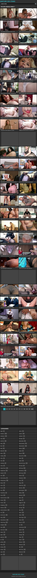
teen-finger (22, 517)
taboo (21, 512)
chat (3, 461)
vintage (21, 535)
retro (21, 498)
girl (2, 512)
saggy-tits (22, 502)
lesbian (22, 433)
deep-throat (4, 468)
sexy (21, 510)
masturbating (23, 443)
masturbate (22, 441)
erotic (3, 485)
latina (21, 431)
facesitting (4, 493)
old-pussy (22, 468)
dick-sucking (4, 478)
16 (26, 409)
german (3, 507)
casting (3, 456)
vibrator (21, 532)
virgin (21, 537)
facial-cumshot (5, 498)
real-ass (22, 488)
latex (3, 552)
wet (21, 547)
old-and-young (23, 463)
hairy (3, 517)
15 (24, 409)
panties (21, 475)
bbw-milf (4, 451)
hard (3, 527)
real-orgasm (23, 490)
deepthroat (4, 470)
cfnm (3, 458)
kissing (3, 547)
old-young (22, 473)
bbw (3, 448)
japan (3, 535)
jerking (3, 542)
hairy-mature (4, 520)
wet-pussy (22, 549)
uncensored (22, 527)
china (3, 466)
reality (21, 493)
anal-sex (3, 441)
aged (3, 431)
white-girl (22, 552)
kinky (3, 544)
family (3, 500)
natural (22, 453)
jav (2, 539)
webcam (22, 542)
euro (3, 490)
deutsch (3, 473)
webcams (22, 544)
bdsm (3, 453)
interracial (4, 530)
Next (32, 409)
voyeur (21, 539)
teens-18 (22, 522)
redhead (22, 495)
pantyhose (22, 478)
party (21, 480)
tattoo (21, 515)
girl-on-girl (4, 515)
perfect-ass (22, 485)
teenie (21, 520)
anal (3, 438)
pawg (21, 483)
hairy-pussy (4, 522)
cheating (3, 463)
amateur (4, 433)
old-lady (22, 466)
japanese (4, 537)
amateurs (4, 436)
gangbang (4, 505)
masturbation (23, 446)
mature (22, 448)
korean (3, 549)
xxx (21, 554)
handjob (3, 525)
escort (3, 488)
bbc (3, 446)
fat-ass (3, 502)
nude (21, 458)
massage (22, 438)
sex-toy (22, 505)
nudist (21, 461)
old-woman (22, 470)
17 (29, 409)
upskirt (21, 530)
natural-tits (22, 456)
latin (3, 554)
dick (3, 475)
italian (3, 532)
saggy (21, 500)
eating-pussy (4, 480)
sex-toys (22, 507)
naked (21, 451)
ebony (3, 483)
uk (21, 525)
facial (3, 495)
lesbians (22, 436)
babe (3, 443)
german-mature (5, 510)
